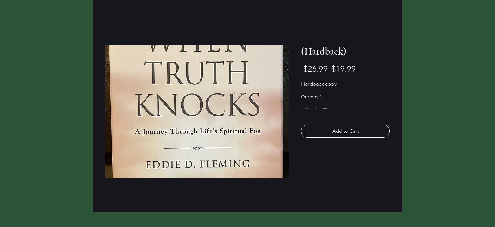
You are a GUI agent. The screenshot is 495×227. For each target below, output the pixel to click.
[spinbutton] (315, 108)
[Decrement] (306, 108)
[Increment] (325, 108)
